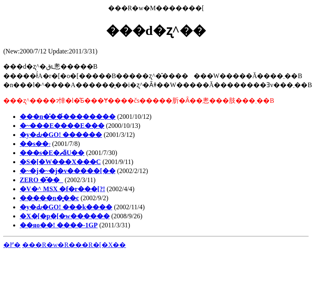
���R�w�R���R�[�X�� (74, 244)
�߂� (12, 244)
